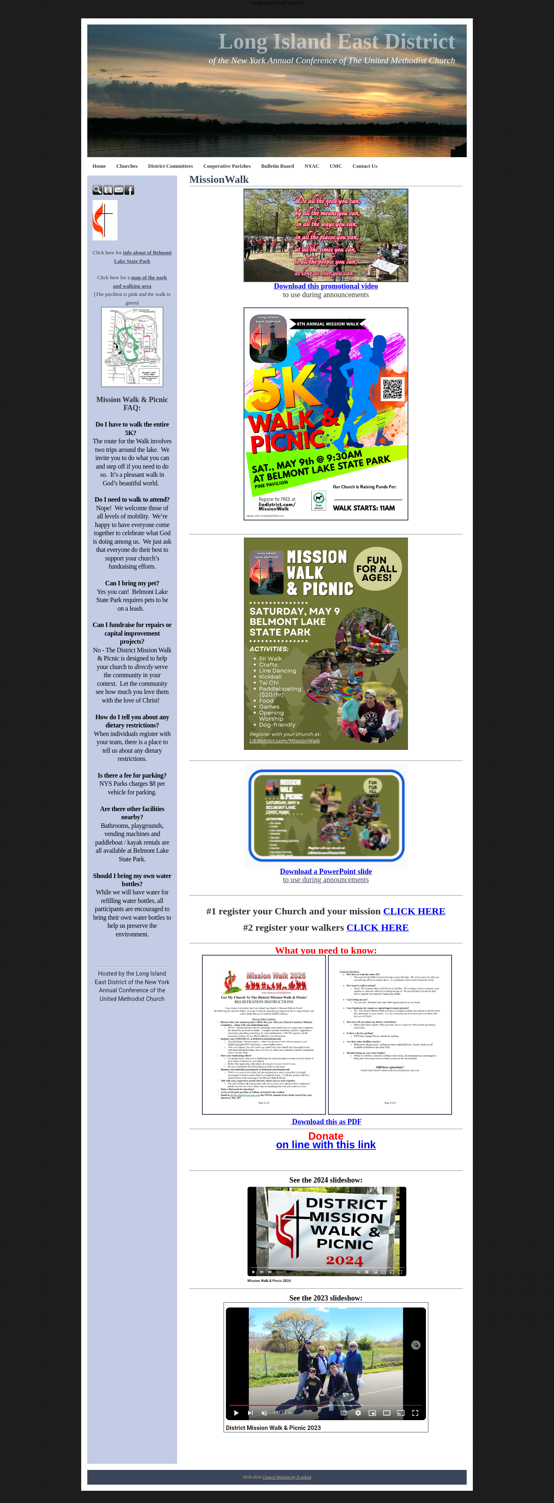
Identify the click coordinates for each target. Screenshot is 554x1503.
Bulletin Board (277, 166)
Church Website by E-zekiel (287, 1477)
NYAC (312, 166)
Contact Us (364, 166)
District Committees (170, 166)
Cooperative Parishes (226, 166)
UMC (336, 166)
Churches (126, 166)
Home (99, 166)
